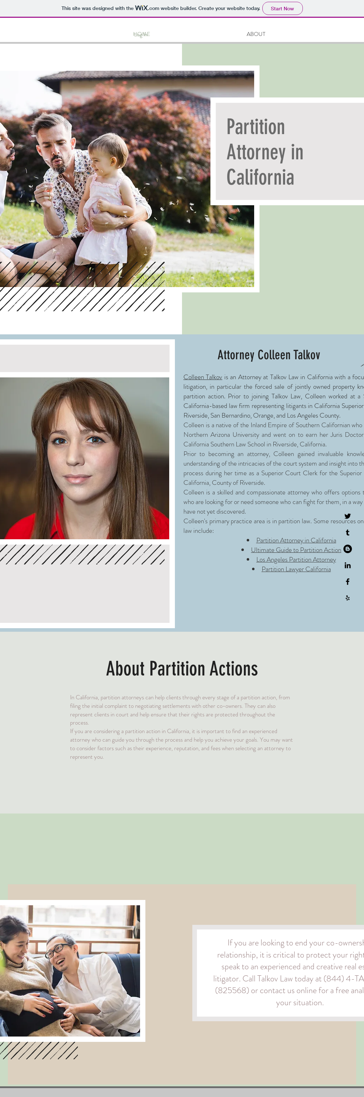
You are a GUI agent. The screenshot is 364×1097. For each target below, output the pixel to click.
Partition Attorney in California (296, 540)
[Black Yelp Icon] (347, 598)
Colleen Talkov (202, 377)
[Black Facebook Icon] (347, 581)
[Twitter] (347, 516)
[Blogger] (347, 549)
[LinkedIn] (347, 565)
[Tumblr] (347, 532)
